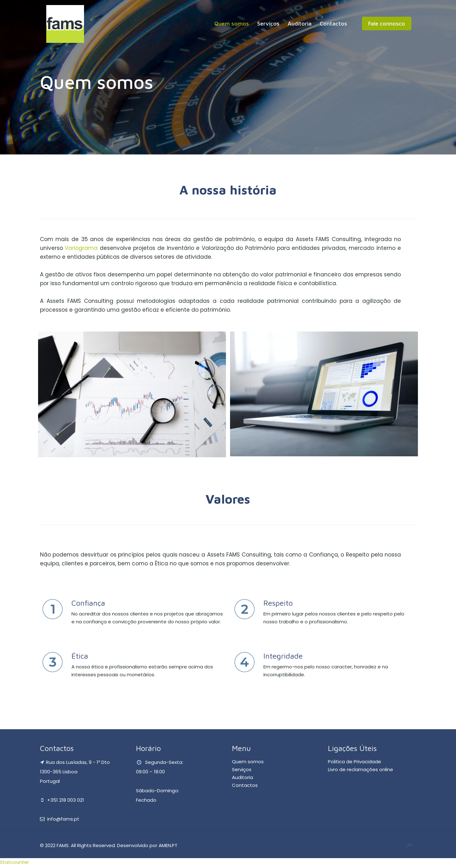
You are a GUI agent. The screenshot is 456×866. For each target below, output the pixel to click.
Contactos (245, 785)
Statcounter (14, 862)
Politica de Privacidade (354, 761)
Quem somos (248, 761)
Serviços (241, 769)
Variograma (81, 248)
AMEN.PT (168, 845)
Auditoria (242, 777)
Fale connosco (386, 23)
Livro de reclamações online (360, 769)
